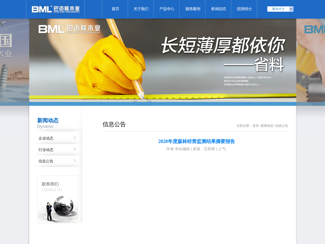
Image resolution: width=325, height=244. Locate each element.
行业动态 (46, 150)
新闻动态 (267, 126)
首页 (255, 126)
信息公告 (46, 161)
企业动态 (46, 138)
